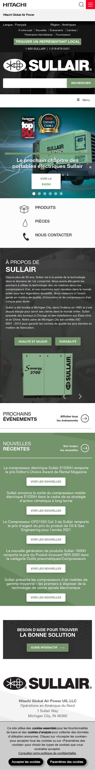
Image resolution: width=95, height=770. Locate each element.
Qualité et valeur (33, 341)
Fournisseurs (63, 34)
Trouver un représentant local (48, 41)
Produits (45, 207)
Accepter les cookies (26, 762)
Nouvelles (41, 30)
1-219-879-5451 (59, 48)
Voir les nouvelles (46, 481)
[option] (49, 374)
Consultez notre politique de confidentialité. (47, 753)
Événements (56, 30)
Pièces (42, 221)
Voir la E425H (46, 181)
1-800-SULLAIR (35, 48)
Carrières (71, 30)
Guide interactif (47, 647)
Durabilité (67, 341)
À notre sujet (25, 30)
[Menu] (90, 4)
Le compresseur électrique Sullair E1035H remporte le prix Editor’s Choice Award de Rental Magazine (46, 470)
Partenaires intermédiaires (39, 34)
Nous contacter (53, 235)
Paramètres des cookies (66, 762)
